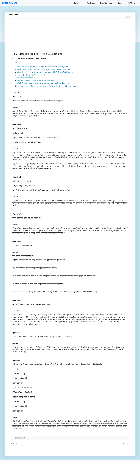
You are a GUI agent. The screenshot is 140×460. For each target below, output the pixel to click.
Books (120, 3)
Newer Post (14, 443)
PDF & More (132, 3)
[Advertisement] (70, 33)
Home (70, 443)
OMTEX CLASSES (9, 3)
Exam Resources (106, 3)
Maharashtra (76, 3)
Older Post (126, 443)
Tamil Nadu (91, 3)
